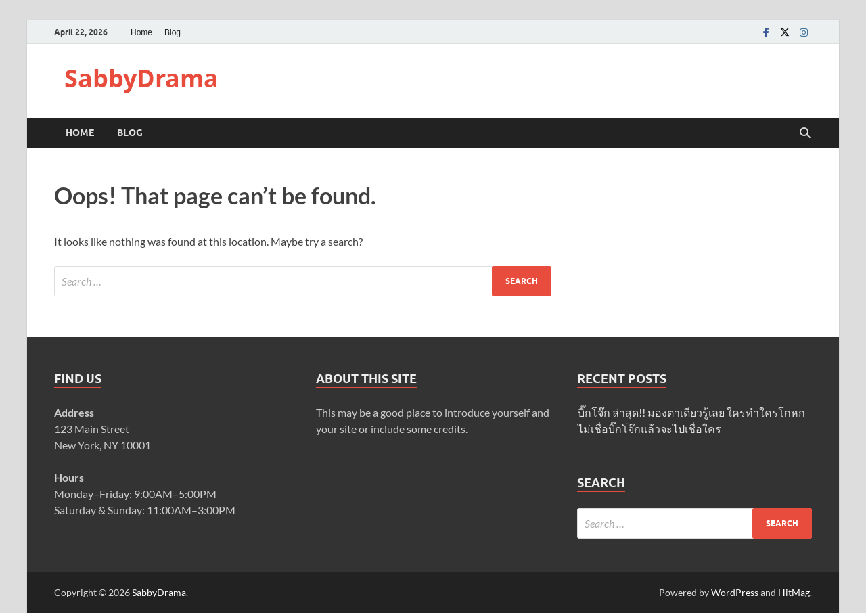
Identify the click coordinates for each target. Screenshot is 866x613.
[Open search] (805, 133)
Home (141, 32)
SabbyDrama (141, 78)
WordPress (734, 592)
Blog (172, 32)
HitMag (794, 592)
